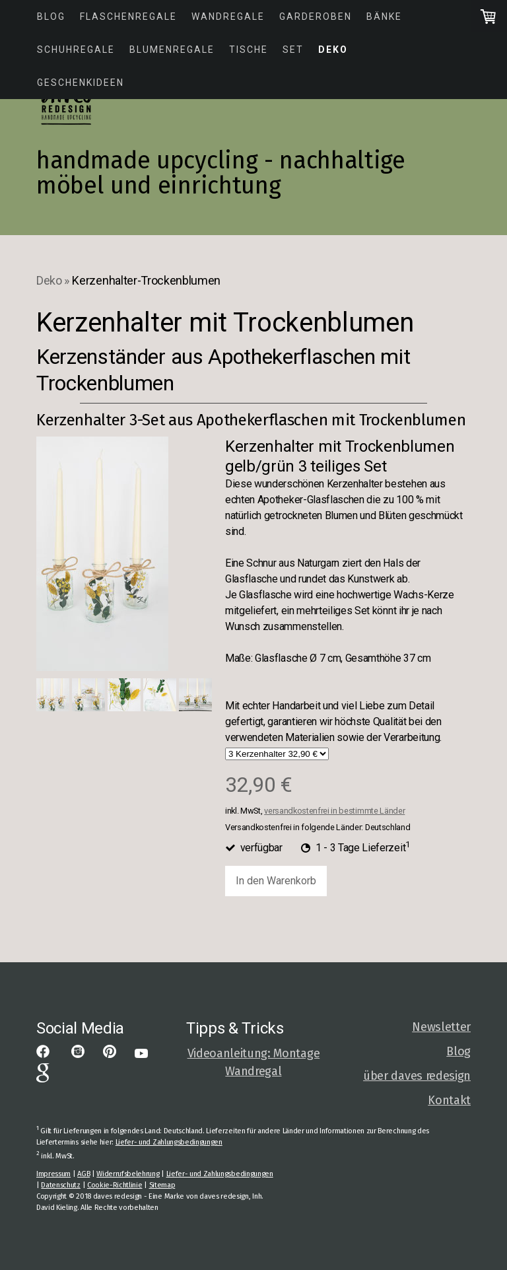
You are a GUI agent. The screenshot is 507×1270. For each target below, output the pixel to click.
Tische (248, 49)
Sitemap (162, 1185)
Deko (333, 49)
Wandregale (228, 16)
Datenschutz (60, 1185)
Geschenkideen (80, 82)
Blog (51, 16)
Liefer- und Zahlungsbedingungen (169, 1142)
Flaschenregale (128, 16)
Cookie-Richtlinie (115, 1185)
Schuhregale (76, 49)
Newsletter (441, 1027)
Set (293, 49)
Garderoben (315, 16)
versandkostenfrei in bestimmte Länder (334, 811)
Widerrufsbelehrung (127, 1174)
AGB (83, 1174)
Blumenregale (172, 49)
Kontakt (449, 1100)
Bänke (384, 16)
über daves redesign (417, 1076)
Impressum (53, 1174)
